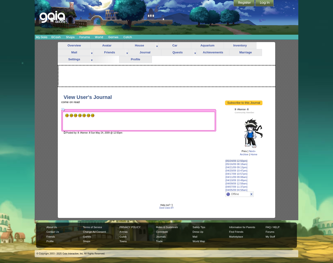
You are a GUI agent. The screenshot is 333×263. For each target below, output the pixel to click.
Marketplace (236, 236)
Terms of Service (92, 227)
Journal (145, 52)
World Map (199, 241)
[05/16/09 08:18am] (236, 164)
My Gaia (41, 37)
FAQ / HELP (273, 227)
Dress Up (198, 231)
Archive (244, 154)
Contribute (162, 231)
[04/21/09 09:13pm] (236, 167)
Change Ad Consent (94, 231)
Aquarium (207, 45)
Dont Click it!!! (166, 208)
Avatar (106, 45)
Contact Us (52, 231)
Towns (123, 241)
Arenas (124, 231)
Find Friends (236, 231)
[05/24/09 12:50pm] (236, 160)
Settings (74, 59)
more (157, 45)
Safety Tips (199, 227)
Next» (252, 151)
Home (253, 154)
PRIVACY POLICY (130, 227)
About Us (51, 227)
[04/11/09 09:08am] (236, 177)
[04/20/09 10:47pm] (236, 170)
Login (264, 3)
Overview (74, 45)
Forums (84, 37)
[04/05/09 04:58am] (236, 190)
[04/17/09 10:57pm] (236, 173)
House (139, 45)
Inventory (240, 45)
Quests (178, 52)
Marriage (245, 52)
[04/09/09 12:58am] (236, 183)
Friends (109, 52)
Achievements (213, 52)
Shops (70, 37)
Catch (127, 37)
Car (174, 45)
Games (113, 37)
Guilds (123, 236)
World (99, 37)
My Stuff (270, 236)
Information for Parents (242, 227)
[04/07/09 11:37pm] (236, 186)
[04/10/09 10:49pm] (236, 180)
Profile (135, 59)
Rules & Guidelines (167, 227)
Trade (159, 241)
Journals (161, 236)
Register (244, 3)
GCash (56, 37)
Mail (74, 52)
